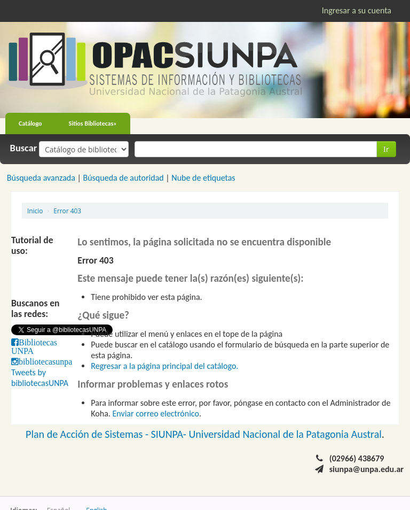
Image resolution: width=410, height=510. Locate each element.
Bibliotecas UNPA (34, 346)
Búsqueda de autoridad (123, 178)
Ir (386, 149)
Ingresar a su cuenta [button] (356, 10)
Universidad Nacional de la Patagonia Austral (285, 434)
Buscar (23, 148)
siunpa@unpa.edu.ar (366, 469)
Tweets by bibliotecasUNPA (39, 377)
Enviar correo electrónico (156, 413)
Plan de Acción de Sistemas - (88, 434)
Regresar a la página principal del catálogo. (164, 366)
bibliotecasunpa (45, 361)
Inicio (35, 210)
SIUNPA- (170, 434)
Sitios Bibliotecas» (93, 123)
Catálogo (30, 123)
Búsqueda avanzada (41, 178)
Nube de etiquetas (203, 178)
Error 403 (67, 210)
